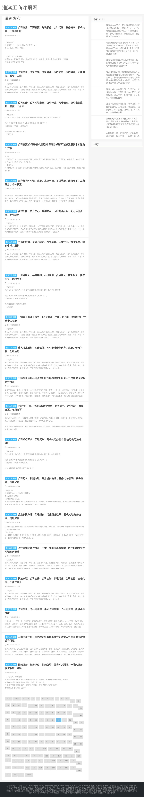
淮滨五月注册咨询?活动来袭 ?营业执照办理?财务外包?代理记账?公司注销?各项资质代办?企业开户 (122, 63)
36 (58, 713)
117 (59, 756)
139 (47, 768)
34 (47, 713)
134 (14, 767)
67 (75, 729)
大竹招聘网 (61, 790)
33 (41, 713)
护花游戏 (75, 785)
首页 (8, 698)
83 (8, 741)
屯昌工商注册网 (70, 789)
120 (78, 756)
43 (19, 720)
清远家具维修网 (117, 787)
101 (31, 748)
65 (64, 727)
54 (81, 722)
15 (19, 705)
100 (25, 748)
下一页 (28, 774)
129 (60, 760)
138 (40, 768)
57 (19, 727)
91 (53, 741)
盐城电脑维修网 (129, 787)
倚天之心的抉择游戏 (84, 789)
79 (64, 734)
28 (13, 712)
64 (58, 727)
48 (47, 720)
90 (47, 741)
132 (79, 763)
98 (13, 748)
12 (78, 701)
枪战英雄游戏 (59, 789)
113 (33, 755)
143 (73, 768)
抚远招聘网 (102, 792)
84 (13, 741)
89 (41, 741)
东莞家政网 (112, 790)
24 (69, 705)
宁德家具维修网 (51, 790)
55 (8, 727)
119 (72, 756)
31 (30, 713)
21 (53, 705)
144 (79, 770)
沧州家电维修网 (93, 790)
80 (69, 734)
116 (53, 756)
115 (46, 756)
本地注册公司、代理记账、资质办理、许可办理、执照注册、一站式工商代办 (123, 134)
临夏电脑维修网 (72, 787)
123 (21, 760)
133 (8, 767)
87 (30, 741)
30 (24, 713)
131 (73, 760)
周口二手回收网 (63, 792)
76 (47, 734)
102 (38, 748)
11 (72, 701)
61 (41, 727)
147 (21, 774)
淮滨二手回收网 (39, 792)
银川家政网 (103, 790)
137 (34, 768)
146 (14, 774)
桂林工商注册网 (120, 789)
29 (19, 713)
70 (13, 734)
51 (64, 720)
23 (64, 705)
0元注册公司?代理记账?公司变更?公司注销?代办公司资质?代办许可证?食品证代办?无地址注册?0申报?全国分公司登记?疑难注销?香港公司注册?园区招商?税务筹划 (122, 48)
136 (27, 768)
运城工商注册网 (96, 785)
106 (64, 748)
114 (40, 755)
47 (41, 720)
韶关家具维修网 (84, 787)
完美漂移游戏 (26, 787)
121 (8, 760)
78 (58, 734)
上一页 (16, 698)
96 (81, 744)
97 (8, 748)
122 (14, 760)
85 (19, 741)
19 (41, 705)
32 (36, 713)
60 (36, 727)
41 (8, 719)
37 (64, 713)
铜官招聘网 (93, 792)
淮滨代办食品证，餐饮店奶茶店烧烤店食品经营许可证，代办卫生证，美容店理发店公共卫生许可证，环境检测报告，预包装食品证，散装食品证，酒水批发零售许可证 (123, 31)
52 (70, 720)
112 (27, 755)
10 (67, 698)
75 (41, 734)
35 (53, 713)
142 (66, 768)
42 (13, 719)
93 (64, 741)
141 (60, 768)
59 (30, 727)
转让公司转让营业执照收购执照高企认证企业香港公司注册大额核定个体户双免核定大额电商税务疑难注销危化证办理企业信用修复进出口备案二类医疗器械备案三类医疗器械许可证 (123, 77)
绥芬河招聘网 (83, 792)
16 (24, 705)
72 (24, 734)
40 (81, 715)
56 (13, 727)
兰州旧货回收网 (96, 787)
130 (66, 760)
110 (14, 755)
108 (76, 751)
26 (81, 708)
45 (30, 720)
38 (69, 713)
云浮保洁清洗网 (81, 790)
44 (24, 720)
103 (44, 748)
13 (8, 705)
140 (53, 768)
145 (8, 774)
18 (36, 705)
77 (53, 734)
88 (36, 741)
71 (19, 734)
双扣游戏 (50, 789)
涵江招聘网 (111, 792)
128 (53, 760)
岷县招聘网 (107, 787)
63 (53, 727)
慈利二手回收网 (123, 790)
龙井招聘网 (74, 792)
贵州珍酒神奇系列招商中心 (36, 789)
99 (19, 748)
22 (58, 705)
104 (51, 748)
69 (8, 734)
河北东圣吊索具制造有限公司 (103, 789)
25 (75, 705)
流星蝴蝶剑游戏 (38, 790)
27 (8, 712)
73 (30, 734)
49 (53, 720)
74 (36, 734)
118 (65, 756)
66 (69, 727)
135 (21, 767)
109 (8, 755)
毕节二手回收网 (51, 792)
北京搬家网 (70, 790)
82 (81, 736)
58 (24, 727)
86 (24, 741)
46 (36, 720)
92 (58, 741)
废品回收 (67, 785)
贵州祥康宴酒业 (14, 787)
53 (76, 722)
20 (47, 705)
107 (70, 748)
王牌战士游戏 (60, 787)
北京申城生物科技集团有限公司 (43, 787)
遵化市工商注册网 (109, 785)
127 (47, 760)
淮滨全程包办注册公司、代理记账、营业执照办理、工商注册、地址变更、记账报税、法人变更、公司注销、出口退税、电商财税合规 (123, 93)
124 (27, 760)
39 (75, 715)
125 (34, 760)
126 (40, 760)
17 (30, 705)
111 (21, 755)
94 (69, 741)
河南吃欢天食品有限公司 (23, 790)
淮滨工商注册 (11, 27)
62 (47, 727)
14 (13, 705)
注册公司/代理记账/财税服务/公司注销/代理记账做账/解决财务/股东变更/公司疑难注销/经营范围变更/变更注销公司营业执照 (122, 123)
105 (57, 748)
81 (75, 736)
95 (75, 744)
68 (81, 729)
